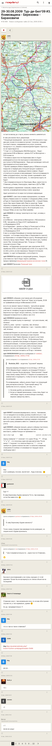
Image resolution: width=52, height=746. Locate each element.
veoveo (9, 699)
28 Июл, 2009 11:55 (6, 634)
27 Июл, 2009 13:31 (6, 406)
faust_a (9, 680)
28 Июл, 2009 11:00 (6, 589)
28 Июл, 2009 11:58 (6, 656)
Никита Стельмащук (14, 593)
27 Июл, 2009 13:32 (6, 457)
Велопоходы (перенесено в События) (14, 7)
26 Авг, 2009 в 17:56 (22, 356)
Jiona (8, 569)
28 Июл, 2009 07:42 (6, 565)
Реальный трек (26, 264)
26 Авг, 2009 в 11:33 (34, 359)
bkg (8, 462)
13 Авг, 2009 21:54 (6, 715)
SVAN (9, 638)
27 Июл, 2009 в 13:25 (32, 549)
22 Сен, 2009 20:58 (35, 22)
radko (25, 22)
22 (33, 744)
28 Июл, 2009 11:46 (6, 614)
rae (19, 359)
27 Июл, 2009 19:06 (6, 539)
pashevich (10, 484)
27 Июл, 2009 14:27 (6, 479)
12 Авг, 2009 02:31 (6, 695)
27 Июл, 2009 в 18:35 (36, 516)
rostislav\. (39, 353)
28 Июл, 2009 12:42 (6, 675)
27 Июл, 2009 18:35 (6, 505)
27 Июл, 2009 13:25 (6, 271)
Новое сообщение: (16, 22)
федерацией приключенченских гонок (31, 261)
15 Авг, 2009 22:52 (6, 736)
